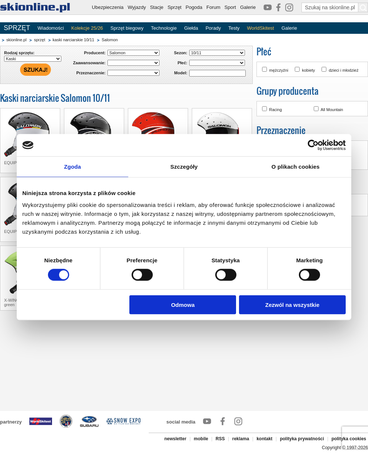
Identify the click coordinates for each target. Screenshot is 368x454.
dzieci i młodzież (343, 70)
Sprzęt (175, 7)
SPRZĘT (17, 28)
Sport (230, 7)
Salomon (109, 40)
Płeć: (182, 63)
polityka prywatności (302, 438)
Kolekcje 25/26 (87, 28)
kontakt (264, 438)
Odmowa (182, 304)
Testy (233, 28)
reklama (240, 438)
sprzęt (39, 40)
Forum (213, 7)
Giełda (191, 28)
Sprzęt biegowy (126, 28)
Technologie (164, 28)
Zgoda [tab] (72, 166)
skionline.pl (16, 40)
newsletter (175, 438)
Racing (275, 109)
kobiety (308, 70)
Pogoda (193, 7)
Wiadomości (51, 28)
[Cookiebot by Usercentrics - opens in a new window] (313, 145)
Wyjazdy (136, 7)
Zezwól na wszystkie (292, 304)
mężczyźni (278, 70)
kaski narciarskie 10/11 (73, 40)
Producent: (95, 53)
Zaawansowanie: (89, 63)
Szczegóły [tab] (183, 166)
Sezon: (180, 53)
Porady (213, 28)
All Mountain (331, 109)
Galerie (248, 7)
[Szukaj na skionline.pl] (363, 7)
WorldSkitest (260, 28)
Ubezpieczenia (107, 7)
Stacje (156, 7)
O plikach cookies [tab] (295, 166)
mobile (201, 438)
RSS (220, 438)
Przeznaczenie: (91, 73)
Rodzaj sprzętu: (19, 53)
